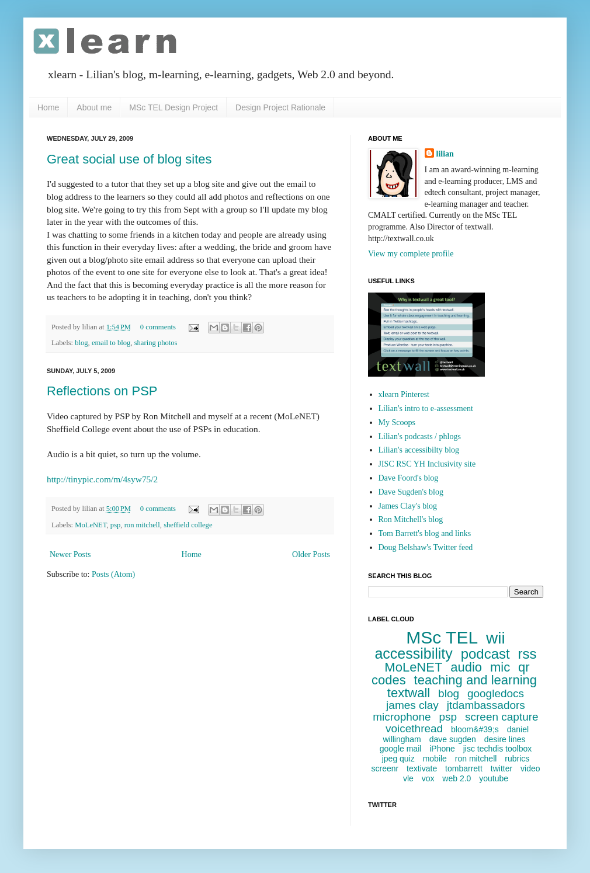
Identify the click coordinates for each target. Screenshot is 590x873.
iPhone (442, 748)
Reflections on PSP (102, 391)
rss (527, 654)
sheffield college (188, 525)
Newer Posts (70, 554)
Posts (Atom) (113, 574)
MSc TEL (442, 637)
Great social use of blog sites (129, 159)
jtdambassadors (486, 705)
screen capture (502, 717)
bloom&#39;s (475, 729)
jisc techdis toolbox (497, 748)
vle (408, 778)
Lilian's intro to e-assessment (426, 408)
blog (81, 343)
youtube (493, 778)
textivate (422, 768)
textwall (408, 693)
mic (500, 667)
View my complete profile (411, 253)
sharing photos (156, 343)
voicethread (414, 728)
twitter (501, 768)
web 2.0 (456, 778)
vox (428, 778)
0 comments (158, 327)
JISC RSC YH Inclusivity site (427, 464)
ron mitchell (142, 525)
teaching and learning (475, 680)
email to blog (111, 343)
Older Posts (311, 554)
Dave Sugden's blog (411, 492)
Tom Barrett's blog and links (425, 533)
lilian (445, 153)
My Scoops (397, 422)
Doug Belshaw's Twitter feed (426, 547)
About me (94, 107)
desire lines (505, 739)
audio (466, 667)
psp (115, 525)
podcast (485, 654)
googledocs (495, 693)
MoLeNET (90, 525)
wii (495, 638)
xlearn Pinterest (404, 394)
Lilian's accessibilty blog (419, 450)
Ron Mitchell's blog (411, 519)
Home (48, 107)
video (530, 768)
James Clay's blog (408, 506)
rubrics (517, 758)
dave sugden (452, 739)
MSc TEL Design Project (173, 107)
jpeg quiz (398, 758)
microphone (402, 717)
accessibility (413, 653)
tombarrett (464, 768)
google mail (401, 748)
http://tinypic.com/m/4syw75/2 (102, 479)
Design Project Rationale (280, 107)
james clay (412, 705)
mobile (435, 758)
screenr (384, 768)
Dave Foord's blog (409, 478)
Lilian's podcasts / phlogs (420, 436)
